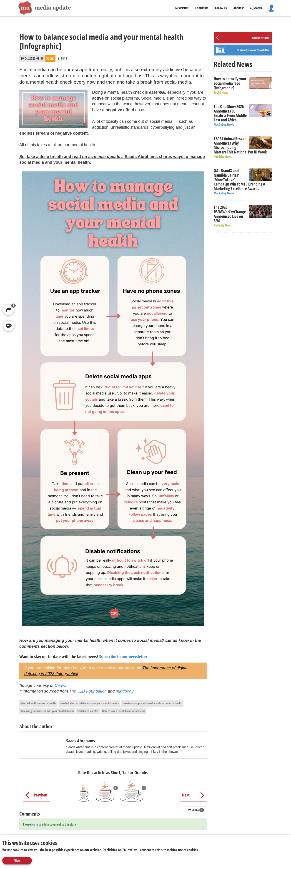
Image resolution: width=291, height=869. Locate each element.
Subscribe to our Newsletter (253, 50)
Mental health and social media (38, 703)
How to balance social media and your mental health (89, 703)
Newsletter (181, 8)
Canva (60, 685)
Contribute (201, 8)
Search (256, 8)
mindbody (124, 691)
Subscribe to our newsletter (123, 656)
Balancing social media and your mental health (47, 711)
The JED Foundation (88, 691)
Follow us (221, 8)
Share (196, 810)
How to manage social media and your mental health (152, 703)
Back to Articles (260, 38)
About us (238, 8)
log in (34, 824)
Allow (17, 860)
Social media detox (88, 711)
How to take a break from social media (123, 711)
